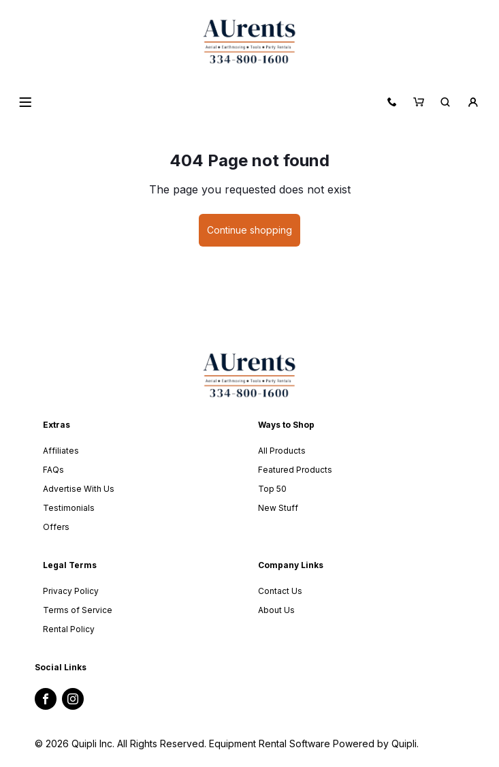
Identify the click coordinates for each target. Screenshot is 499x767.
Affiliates (61, 450)
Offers (56, 527)
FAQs (53, 470)
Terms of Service (77, 610)
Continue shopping (249, 230)
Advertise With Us (78, 489)
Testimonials (69, 508)
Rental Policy (69, 629)
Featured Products (295, 470)
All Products (282, 450)
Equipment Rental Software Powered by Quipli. (314, 743)
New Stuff (278, 508)
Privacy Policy (71, 591)
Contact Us (280, 591)
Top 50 (272, 489)
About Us (276, 610)
